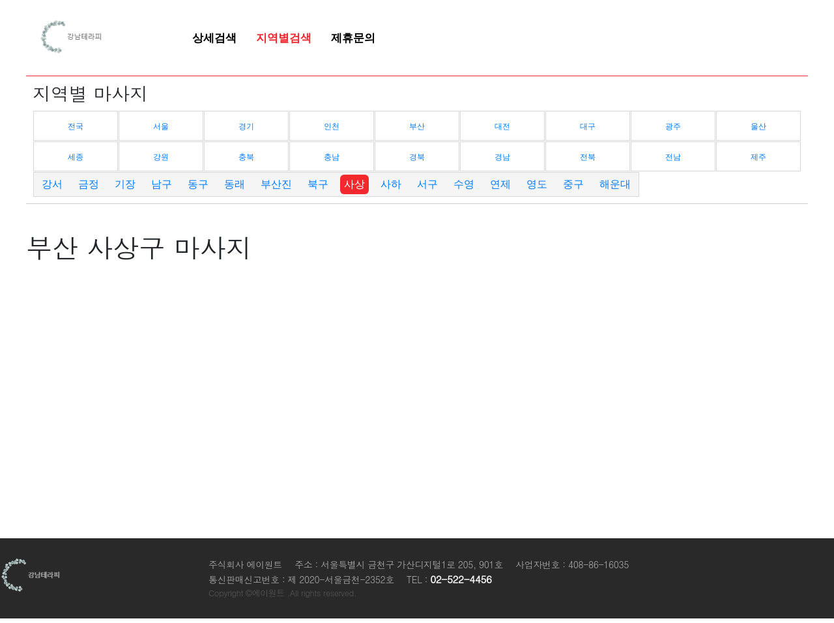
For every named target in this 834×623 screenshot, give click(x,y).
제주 (758, 157)
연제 (500, 184)
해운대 (615, 184)
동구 (198, 184)
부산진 (276, 184)
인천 (331, 126)
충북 (246, 157)
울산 (758, 126)
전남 (673, 157)
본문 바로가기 (0, 0)
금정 (88, 184)
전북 (588, 157)
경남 (502, 157)
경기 (246, 126)
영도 (536, 184)
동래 (234, 184)
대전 (502, 126)
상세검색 (214, 37)
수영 (463, 184)
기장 (125, 184)
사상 (354, 184)
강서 (52, 184)
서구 (427, 184)
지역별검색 (283, 37)
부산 (417, 126)
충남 (331, 157)
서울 (161, 126)
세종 (75, 157)
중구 (573, 184)
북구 (318, 184)
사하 (391, 184)
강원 (161, 157)
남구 (161, 184)
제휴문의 (353, 37)
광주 (673, 126)
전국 (75, 126)
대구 (588, 126)
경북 (417, 157)
